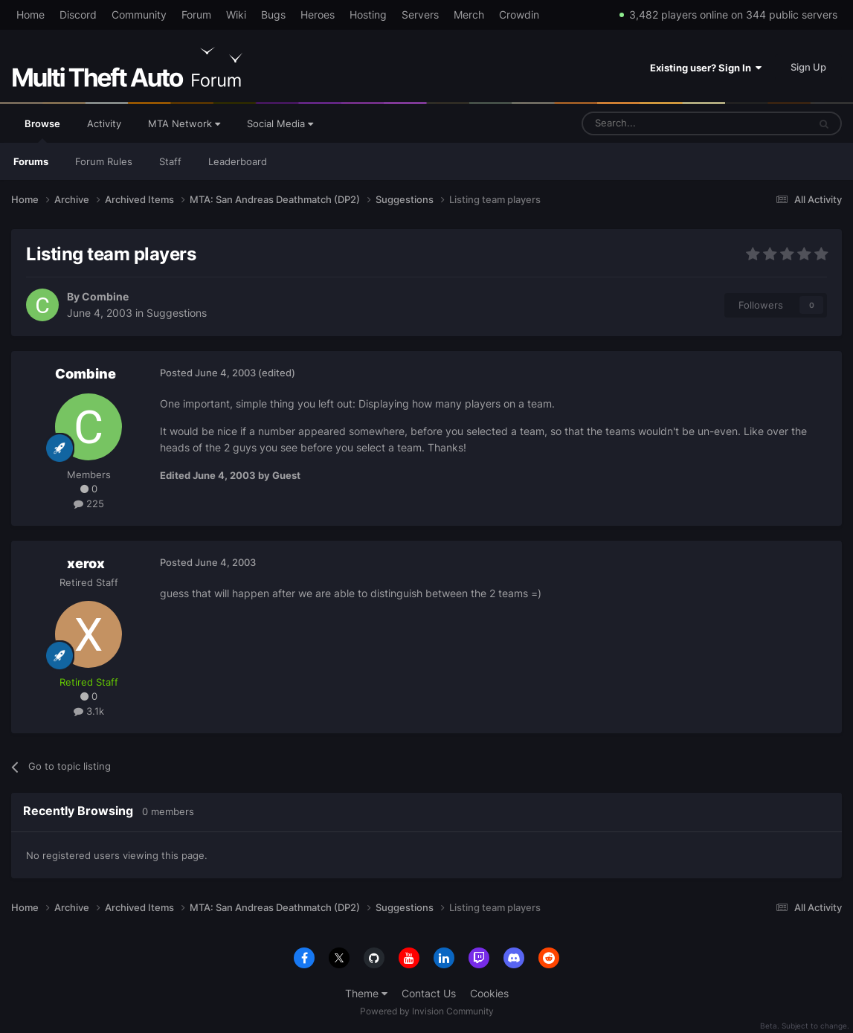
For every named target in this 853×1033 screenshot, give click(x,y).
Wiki (236, 14)
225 (89, 503)
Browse (42, 130)
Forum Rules (103, 161)
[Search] (659, 123)
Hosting (368, 14)
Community (139, 14)
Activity (104, 123)
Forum (196, 14)
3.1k (89, 711)
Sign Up (808, 67)
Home (30, 14)
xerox (86, 563)
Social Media (280, 123)
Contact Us (429, 993)
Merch (469, 14)
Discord (78, 14)
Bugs (273, 14)
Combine (105, 296)
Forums (30, 161)
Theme (366, 993)
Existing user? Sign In (706, 68)
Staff (170, 161)
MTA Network (184, 123)
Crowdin (519, 14)
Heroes (317, 14)
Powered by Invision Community (427, 1011)
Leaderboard (237, 161)
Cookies (489, 993)
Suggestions (177, 312)
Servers (420, 14)
